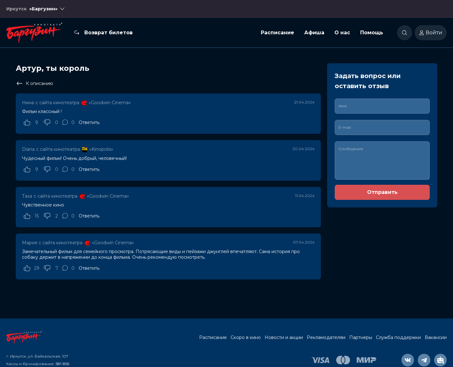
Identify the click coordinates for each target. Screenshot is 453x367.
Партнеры (360, 337)
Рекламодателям (326, 337)
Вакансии (436, 337)
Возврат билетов (108, 33)
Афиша (314, 33)
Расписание (277, 33)
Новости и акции (284, 337)
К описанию (34, 83)
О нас (342, 33)
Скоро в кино (246, 337)
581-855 (62, 363)
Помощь (371, 33)
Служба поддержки (398, 337)
